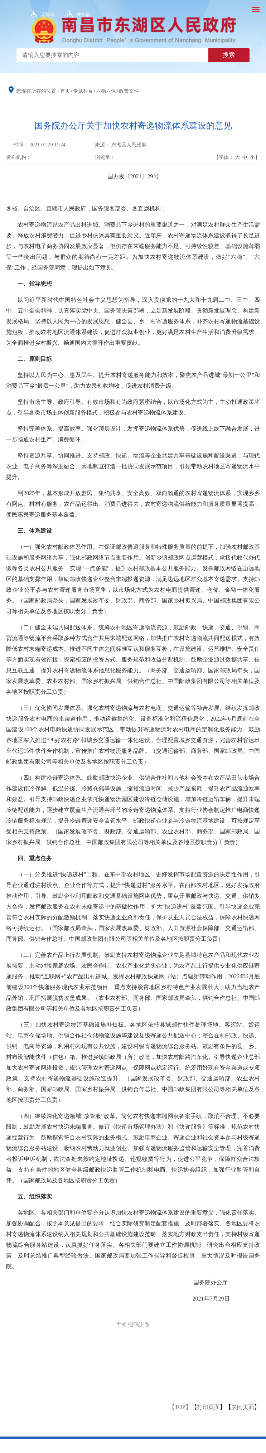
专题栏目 (83, 91)
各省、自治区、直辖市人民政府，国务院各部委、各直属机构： (86, 208)
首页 (65, 91)
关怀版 (84, 14)
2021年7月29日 (211, 1298)
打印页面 (208, 1407)
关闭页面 (242, 1407)
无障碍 (48, 14)
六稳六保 (106, 91)
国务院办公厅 (210, 1282)
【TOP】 (180, 1407)
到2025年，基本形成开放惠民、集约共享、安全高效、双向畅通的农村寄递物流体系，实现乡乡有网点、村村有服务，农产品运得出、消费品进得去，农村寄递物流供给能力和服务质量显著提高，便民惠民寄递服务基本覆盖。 (133, 504)
